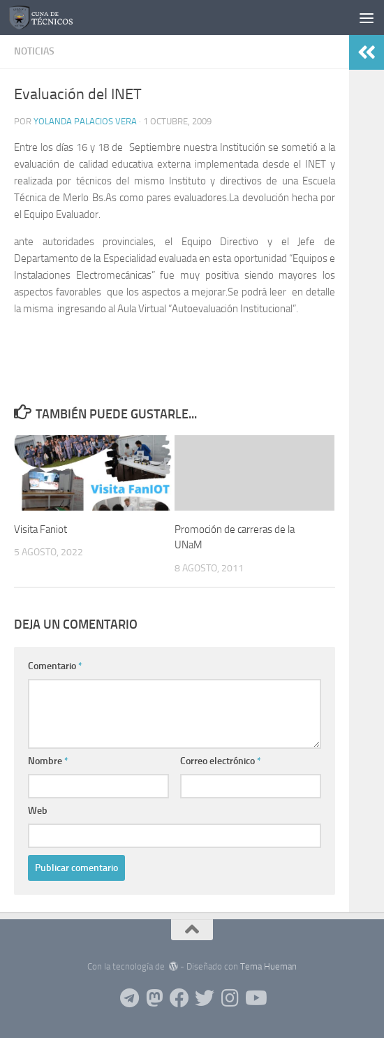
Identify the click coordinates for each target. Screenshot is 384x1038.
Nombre (48, 761)
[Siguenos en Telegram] (129, 998)
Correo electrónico (220, 761)
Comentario (55, 666)
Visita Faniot (40, 529)
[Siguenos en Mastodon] (154, 998)
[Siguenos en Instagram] (229, 998)
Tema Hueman (268, 966)
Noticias (34, 51)
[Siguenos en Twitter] (204, 998)
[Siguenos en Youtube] (255, 998)
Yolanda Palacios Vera (85, 121)
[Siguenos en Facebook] (179, 998)
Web (37, 811)
